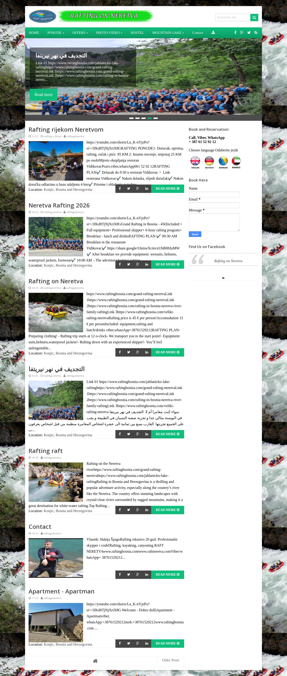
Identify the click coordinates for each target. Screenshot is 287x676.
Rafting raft (46, 451)
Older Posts (170, 660)
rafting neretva (50, 212)
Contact (40, 527)
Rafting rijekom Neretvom (66, 129)
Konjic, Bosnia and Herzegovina (68, 189)
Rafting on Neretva (56, 281)
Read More (167, 188)
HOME (34, 33)
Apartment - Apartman (62, 591)
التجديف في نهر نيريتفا (61, 55)
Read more (43, 94)
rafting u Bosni (50, 136)
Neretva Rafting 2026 (59, 205)
